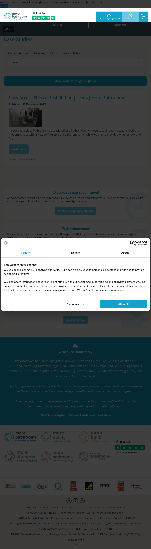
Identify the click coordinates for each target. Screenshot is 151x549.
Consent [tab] (26, 252)
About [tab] (125, 252)
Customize (75, 304)
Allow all (123, 304)
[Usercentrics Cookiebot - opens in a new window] (132, 243)
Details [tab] (75, 252)
